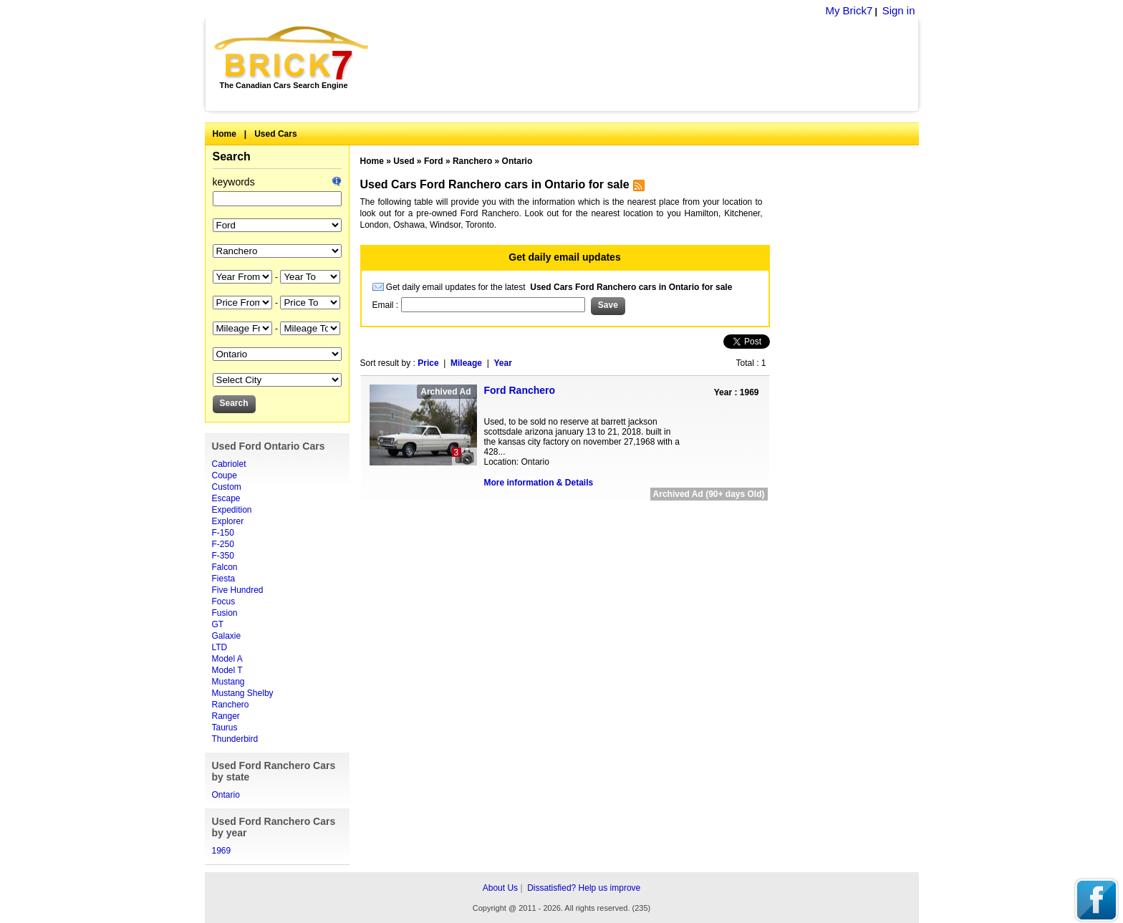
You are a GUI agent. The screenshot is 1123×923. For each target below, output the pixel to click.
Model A (227, 659)
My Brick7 (848, 10)
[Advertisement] (651, 64)
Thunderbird (235, 739)
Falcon (225, 567)
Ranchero (230, 705)
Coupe (224, 475)
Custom (226, 487)
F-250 (223, 544)
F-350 (223, 556)
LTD (220, 647)
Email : (386, 305)
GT (218, 624)
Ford (433, 161)
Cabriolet (229, 464)
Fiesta (224, 579)
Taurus (225, 728)
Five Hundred (238, 590)
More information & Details (539, 483)
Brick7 (292, 53)
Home (224, 134)
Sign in (898, 10)
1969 (221, 851)
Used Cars (275, 134)
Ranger (226, 716)
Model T (227, 670)
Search (232, 156)
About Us (500, 888)
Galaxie (226, 636)
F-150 (223, 533)
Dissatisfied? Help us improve (583, 888)
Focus (224, 601)
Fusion (225, 613)
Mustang (228, 682)
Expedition (232, 510)
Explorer (228, 521)
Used (403, 161)
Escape (226, 498)
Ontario (226, 795)
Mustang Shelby (243, 693)
